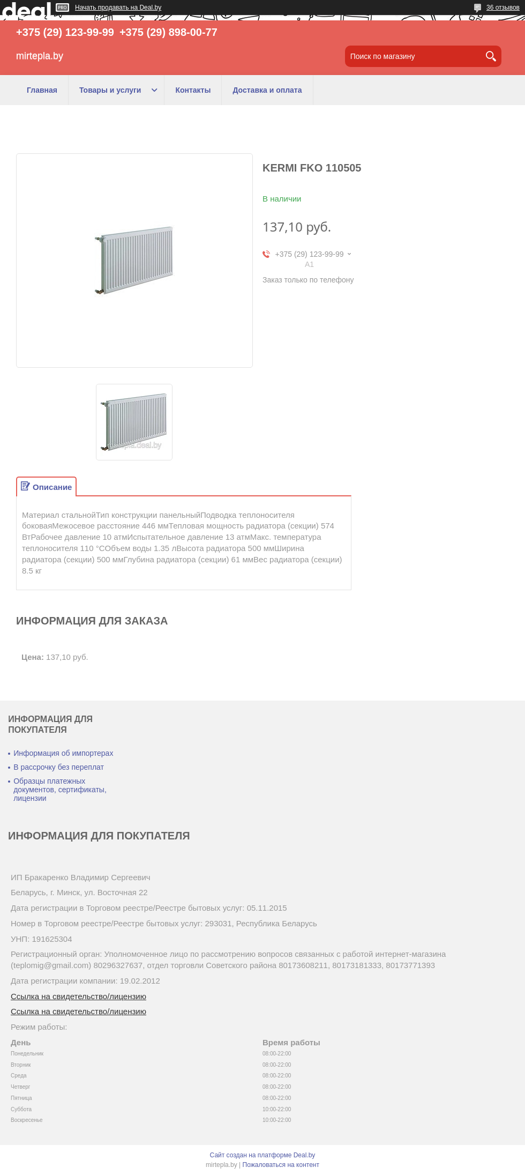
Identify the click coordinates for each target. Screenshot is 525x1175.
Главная (42, 90)
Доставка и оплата (267, 90)
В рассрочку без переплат (58, 767)
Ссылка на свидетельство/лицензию (78, 996)
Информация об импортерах (63, 753)
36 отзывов (503, 7)
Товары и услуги (110, 90)
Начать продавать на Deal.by (118, 7)
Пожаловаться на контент (281, 1165)
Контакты (193, 90)
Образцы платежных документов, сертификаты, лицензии (60, 789)
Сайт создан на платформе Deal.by (263, 1155)
